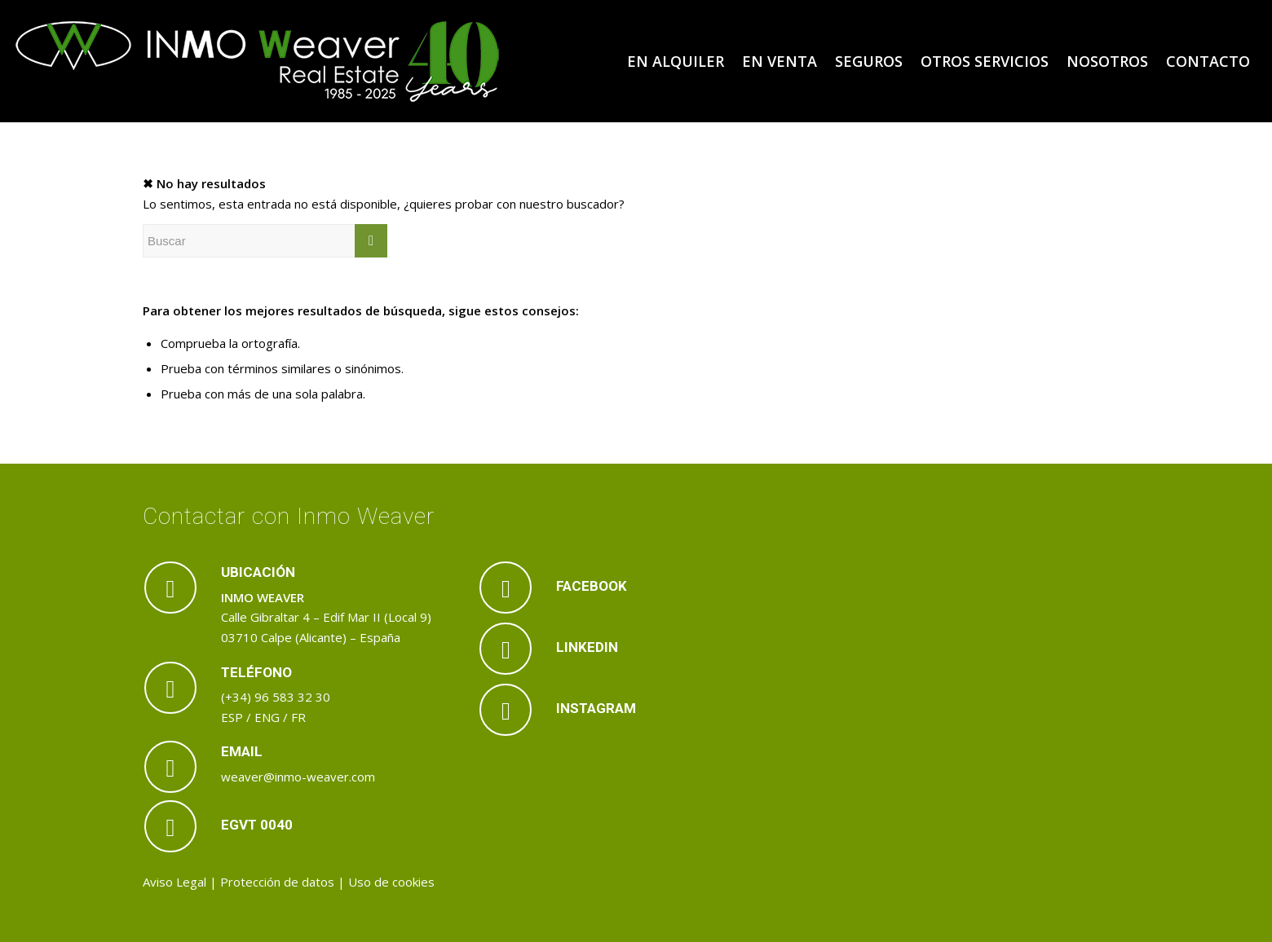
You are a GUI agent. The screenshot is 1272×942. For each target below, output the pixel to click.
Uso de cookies (391, 882)
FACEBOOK (591, 586)
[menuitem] (675, 61)
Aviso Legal (174, 882)
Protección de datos (277, 882)
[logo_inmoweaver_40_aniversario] (257, 61)
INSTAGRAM (596, 708)
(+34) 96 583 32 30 (275, 697)
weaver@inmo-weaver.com (298, 776)
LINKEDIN (587, 647)
